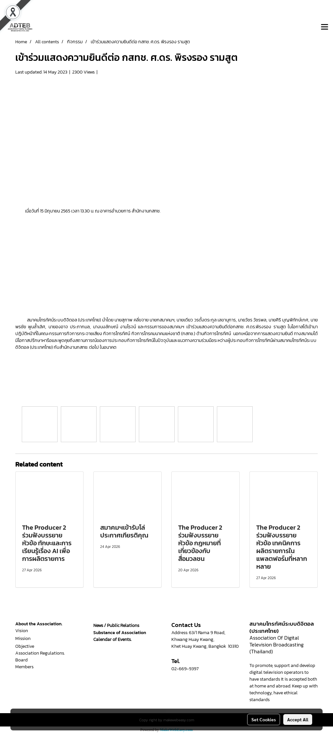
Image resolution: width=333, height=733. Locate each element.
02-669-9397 (185, 668)
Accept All (297, 719)
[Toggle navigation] (324, 27)
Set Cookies (263, 719)
